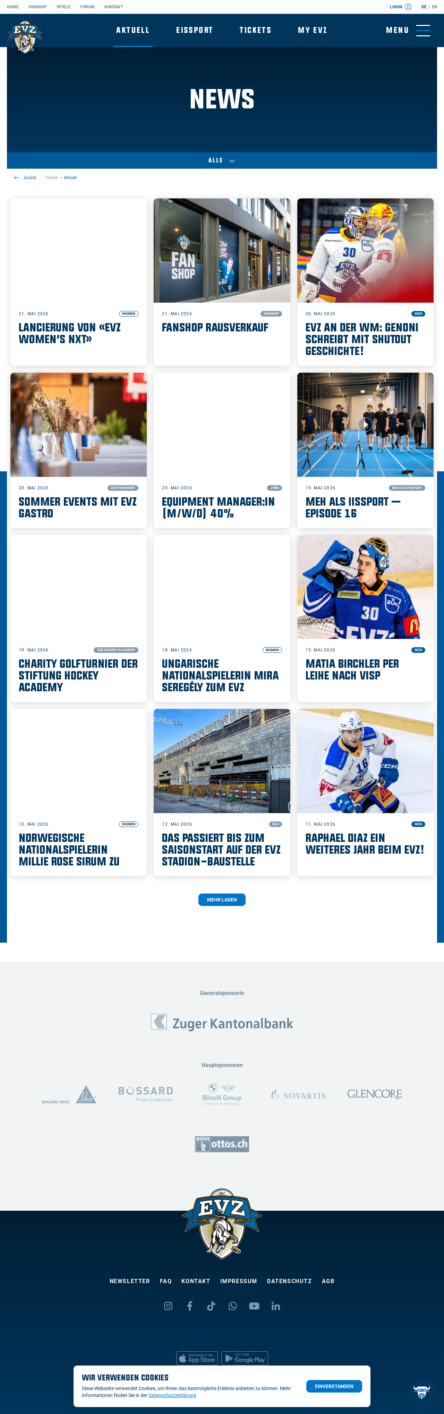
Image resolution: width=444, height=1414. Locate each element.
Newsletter (130, 1281)
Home (13, 7)
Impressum (238, 1281)
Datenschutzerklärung (172, 1395)
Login (401, 6)
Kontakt (113, 7)
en (434, 7)
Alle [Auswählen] (221, 160)
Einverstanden (334, 1386)
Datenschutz (289, 1281)
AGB (328, 1281)
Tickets (256, 30)
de (424, 7)
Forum (87, 7)
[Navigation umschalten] (408, 30)
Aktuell (133, 30)
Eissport (194, 30)
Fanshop (37, 7)
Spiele (63, 7)
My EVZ (312, 30)
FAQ (166, 1281)
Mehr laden (222, 899)
